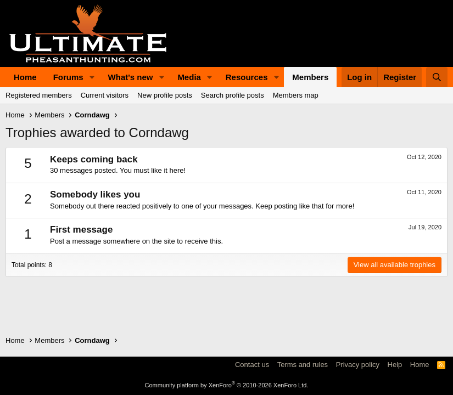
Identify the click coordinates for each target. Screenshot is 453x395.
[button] (92, 77)
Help (395, 364)
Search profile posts (232, 95)
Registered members (38, 95)
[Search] (437, 77)
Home (25, 77)
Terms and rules (302, 364)
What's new (130, 77)
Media (189, 77)
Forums (68, 77)
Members (310, 77)
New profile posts (164, 95)
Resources (247, 77)
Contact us (252, 364)
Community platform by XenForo (227, 385)
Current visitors (104, 95)
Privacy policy (357, 364)
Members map (295, 95)
